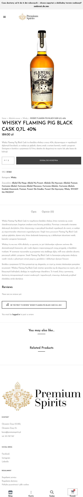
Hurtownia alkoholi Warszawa (30, 186)
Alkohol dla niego (19, 183)
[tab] (33, 212)
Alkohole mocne (14, 118)
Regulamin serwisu (9, 477)
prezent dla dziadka (35, 189)
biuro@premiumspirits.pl (11, 432)
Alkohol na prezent (35, 183)
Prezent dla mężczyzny (54, 189)
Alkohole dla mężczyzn (53, 183)
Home (4, 118)
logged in (16, 315)
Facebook (6, 454)
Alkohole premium (70, 183)
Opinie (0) (48, 212)
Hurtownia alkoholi (9, 186)
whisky (67, 189)
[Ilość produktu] (8, 161)
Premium (22, 189)
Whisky (25, 118)
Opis (33, 212)
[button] (4, 17)
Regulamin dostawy (9, 481)
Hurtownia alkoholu (50, 186)
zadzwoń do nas (41, 6)
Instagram (6, 458)
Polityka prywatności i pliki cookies (15, 485)
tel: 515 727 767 (8, 436)
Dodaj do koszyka (49, 160)
